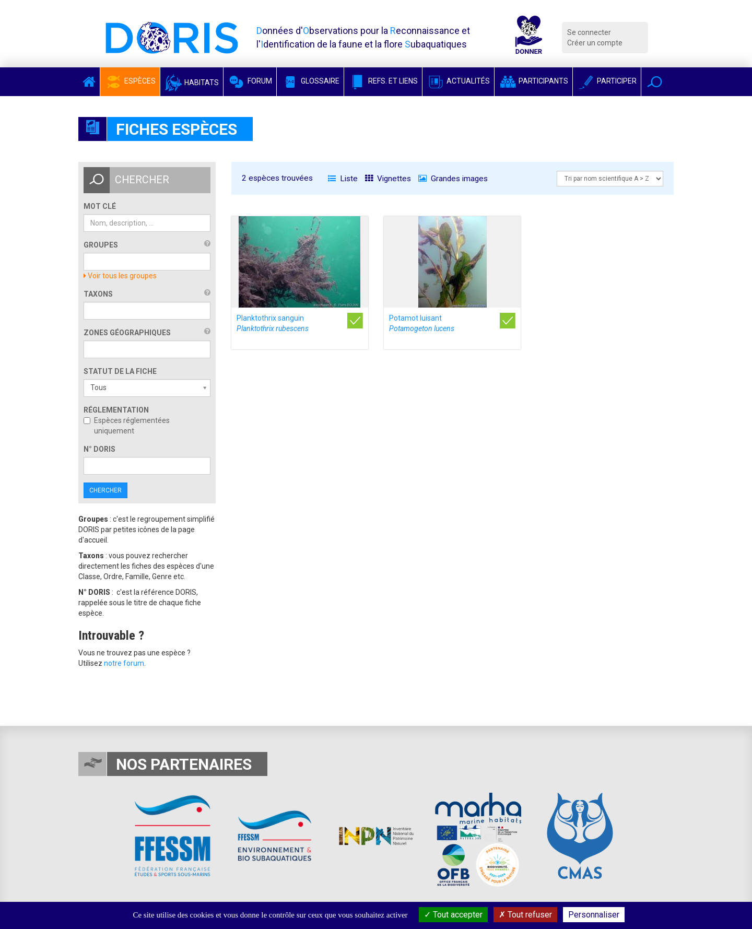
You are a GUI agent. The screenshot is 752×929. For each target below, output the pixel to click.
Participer (607, 81)
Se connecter (589, 32)
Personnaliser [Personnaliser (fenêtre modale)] (593, 915)
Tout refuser (525, 915)
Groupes (101, 245)
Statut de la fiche (120, 371)
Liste (343, 178)
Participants (533, 81)
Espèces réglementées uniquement (127, 425)
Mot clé (100, 206)
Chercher (105, 490)
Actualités (458, 81)
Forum (250, 81)
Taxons (98, 294)
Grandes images (453, 178)
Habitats (191, 82)
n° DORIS (99, 449)
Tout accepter (453, 915)
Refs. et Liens (383, 81)
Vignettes (388, 178)
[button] (654, 81)
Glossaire (310, 81)
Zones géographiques (127, 332)
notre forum (124, 663)
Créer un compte (594, 43)
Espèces (130, 81)
